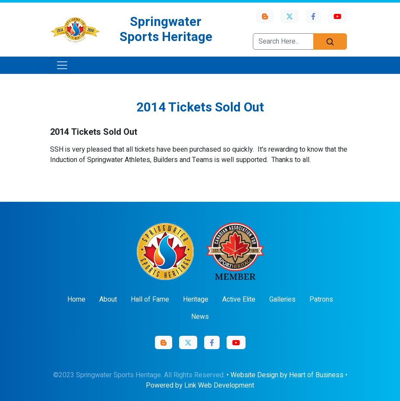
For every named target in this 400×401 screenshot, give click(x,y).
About (108, 299)
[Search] (330, 41)
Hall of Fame (150, 299)
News (200, 317)
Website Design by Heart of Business (286, 375)
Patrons (321, 299)
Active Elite (238, 299)
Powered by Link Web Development (200, 385)
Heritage (195, 299)
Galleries (282, 299)
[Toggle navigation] (62, 65)
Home (76, 299)
